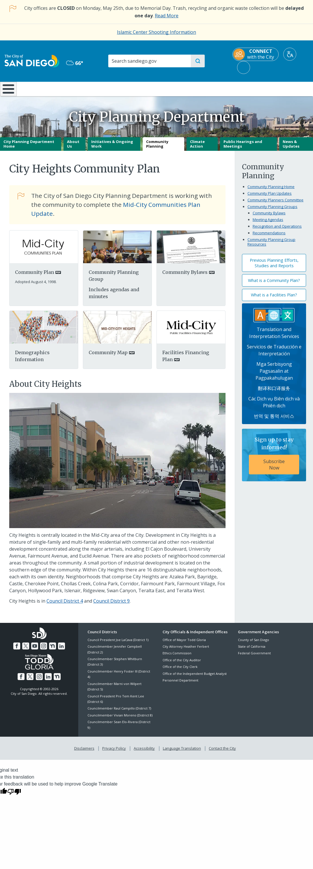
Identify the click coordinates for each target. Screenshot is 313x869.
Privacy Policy (114, 751)
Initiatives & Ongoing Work (112, 148)
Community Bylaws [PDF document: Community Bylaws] (185, 276)
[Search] (149, 61)
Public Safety (235, 88)
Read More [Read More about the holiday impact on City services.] (166, 15)
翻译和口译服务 (274, 392)
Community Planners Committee (275, 204)
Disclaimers (85, 751)
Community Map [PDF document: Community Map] (108, 357)
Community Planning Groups (272, 210)
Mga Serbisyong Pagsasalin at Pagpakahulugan (274, 375)
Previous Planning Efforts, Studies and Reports (274, 267)
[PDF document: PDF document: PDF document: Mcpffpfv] (191, 331)
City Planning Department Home (28, 148)
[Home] (8, 91)
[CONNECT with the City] (255, 54)
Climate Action (197, 148)
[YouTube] (34, 649)
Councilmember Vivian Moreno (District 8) (119, 719)
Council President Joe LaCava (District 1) (117, 644)
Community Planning (157, 148)
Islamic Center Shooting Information (156, 32)
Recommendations (269, 237)
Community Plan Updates (269, 197)
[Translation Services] (274, 319)
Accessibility (144, 751)
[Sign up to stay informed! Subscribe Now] (274, 459)
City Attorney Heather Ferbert (186, 650)
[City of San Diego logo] (32, 60)
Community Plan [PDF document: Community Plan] (34, 276)
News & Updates (291, 148)
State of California (251, 650)
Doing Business (136, 88)
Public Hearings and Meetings (242, 148)
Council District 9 (111, 605)
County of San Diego (253, 644)
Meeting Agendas (268, 223)
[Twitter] (26, 649)
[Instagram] (43, 649)
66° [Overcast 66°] (74, 63)
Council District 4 (64, 605)
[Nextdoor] (52, 649)
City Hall (287, 88)
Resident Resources (90, 88)
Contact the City (221, 751)
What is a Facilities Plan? (274, 299)
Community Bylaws (269, 217)
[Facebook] (17, 649)
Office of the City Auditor (182, 664)
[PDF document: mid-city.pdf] (44, 250)
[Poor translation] (14, 794)
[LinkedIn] (60, 649)
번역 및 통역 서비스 (274, 420)
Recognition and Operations (277, 230)
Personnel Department (180, 684)
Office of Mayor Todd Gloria (184, 644)
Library (184, 88)
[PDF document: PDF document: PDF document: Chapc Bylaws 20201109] (191, 250)
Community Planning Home (271, 191)
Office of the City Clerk (180, 671)
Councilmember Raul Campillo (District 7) (119, 712)
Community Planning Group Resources (271, 246)
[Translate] (289, 54)
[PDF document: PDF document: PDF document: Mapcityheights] (117, 331)
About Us (73, 148)
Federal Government (254, 657)
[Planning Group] (117, 250)
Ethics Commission (177, 657)
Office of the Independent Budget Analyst (195, 677)
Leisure (41, 88)
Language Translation (181, 751)
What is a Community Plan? (274, 284)
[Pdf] (44, 331)
